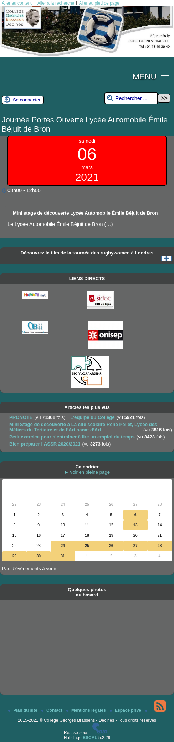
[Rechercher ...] (131, 98)
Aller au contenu (17, 3)
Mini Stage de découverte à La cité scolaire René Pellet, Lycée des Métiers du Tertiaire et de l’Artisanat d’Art (83, 427)
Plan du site (23, 710)
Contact (52, 710)
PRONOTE (20, 417)
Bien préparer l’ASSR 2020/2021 (44, 444)
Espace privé (126, 710)
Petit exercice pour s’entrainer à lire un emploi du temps (72, 437)
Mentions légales (86, 710)
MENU (145, 76)
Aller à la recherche (55, 3)
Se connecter (27, 99)
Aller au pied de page (99, 3)
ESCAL (90, 737)
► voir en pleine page (87, 472)
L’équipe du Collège (92, 417)
